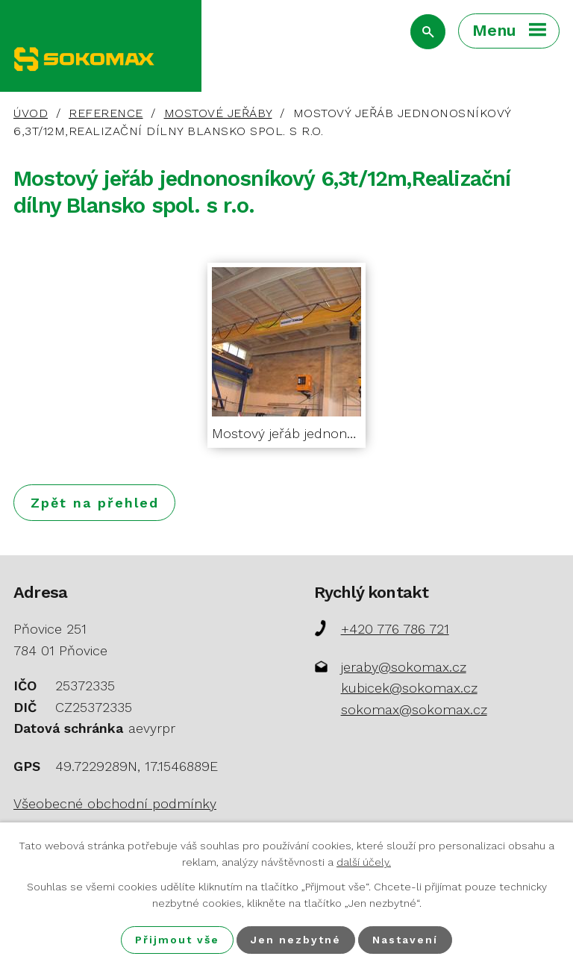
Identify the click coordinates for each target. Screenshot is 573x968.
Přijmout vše (177, 940)
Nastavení (405, 940)
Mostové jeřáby (218, 113)
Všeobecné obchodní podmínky (114, 803)
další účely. (363, 862)
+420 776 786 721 (395, 629)
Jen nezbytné (296, 940)
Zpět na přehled (95, 502)
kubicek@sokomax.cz (409, 688)
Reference (106, 113)
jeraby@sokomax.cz (403, 667)
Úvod (30, 113)
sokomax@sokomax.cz (414, 709)
